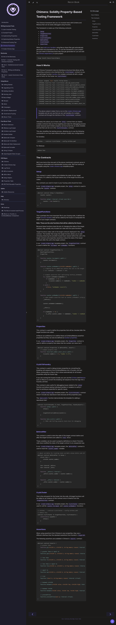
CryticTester (41, 492)
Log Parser (6, 168)
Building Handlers (8, 91)
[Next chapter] (110, 614)
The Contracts (43, 157)
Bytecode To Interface (9, 141)
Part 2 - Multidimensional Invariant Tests (12, 65)
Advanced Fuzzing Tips (9, 42)
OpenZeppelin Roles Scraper (11, 154)
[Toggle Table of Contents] (29, 2)
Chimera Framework (8, 45)
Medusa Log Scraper (9, 128)
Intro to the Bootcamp (8, 56)
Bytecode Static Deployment (11, 144)
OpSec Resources (8, 192)
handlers (55, 74)
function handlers (46, 217)
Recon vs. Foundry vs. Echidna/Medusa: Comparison (10, 214)
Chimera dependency (46, 53)
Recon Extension (7, 124)
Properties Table (7, 181)
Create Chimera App (8, 49)
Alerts (4, 104)
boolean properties (71, 338)
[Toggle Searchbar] (37, 2)
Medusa (82, 378)
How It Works (43, 65)
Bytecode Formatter (8, 147)
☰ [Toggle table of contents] (112, 621)
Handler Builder (7, 134)
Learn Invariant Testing (9, 29)
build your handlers (49, 47)
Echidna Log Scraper (9, 131)
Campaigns (6, 107)
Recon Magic (6, 97)
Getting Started (7, 84)
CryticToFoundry (43, 364)
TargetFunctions (43, 212)
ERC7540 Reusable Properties (11, 184)
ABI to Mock (6, 174)
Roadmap (5, 207)
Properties (40, 326)
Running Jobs (6, 94)
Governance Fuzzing (9, 113)
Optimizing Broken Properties (11, 39)
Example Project (7, 32)
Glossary (5, 199)
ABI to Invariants (7, 171)
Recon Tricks (6, 117)
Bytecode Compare (8, 137)
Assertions (41, 529)
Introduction (5, 22)
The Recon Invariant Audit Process (13, 210)
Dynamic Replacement (9, 110)
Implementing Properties (9, 36)
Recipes (5, 101)
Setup (38, 172)
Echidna (74, 378)
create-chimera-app (74, 111)
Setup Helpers (7, 177)
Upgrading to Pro (7, 88)
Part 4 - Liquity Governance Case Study (12, 76)
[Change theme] (33, 2)
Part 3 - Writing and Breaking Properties (11, 71)
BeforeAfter (41, 432)
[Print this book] (110, 2)
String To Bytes (7, 150)
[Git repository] (113, 2)
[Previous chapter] (32, 614)
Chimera (5, 161)
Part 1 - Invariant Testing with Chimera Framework (11, 60)
